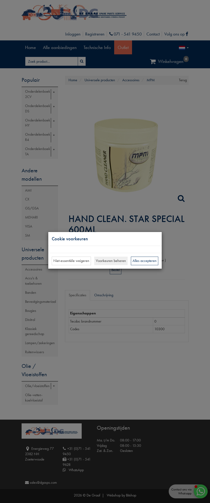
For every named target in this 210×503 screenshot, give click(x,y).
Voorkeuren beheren (111, 260)
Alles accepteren (144, 260)
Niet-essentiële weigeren (71, 260)
